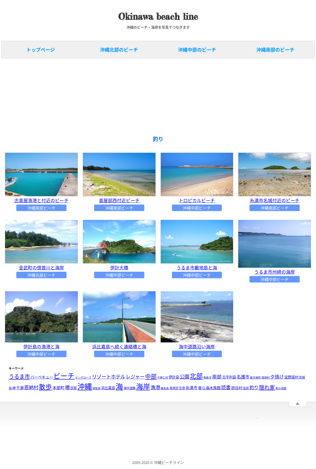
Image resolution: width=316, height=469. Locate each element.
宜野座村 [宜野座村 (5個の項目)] (291, 377)
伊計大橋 (119, 267)
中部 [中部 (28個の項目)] (151, 376)
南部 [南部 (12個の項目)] (217, 376)
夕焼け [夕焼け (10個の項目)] (277, 376)
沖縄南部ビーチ (41, 208)
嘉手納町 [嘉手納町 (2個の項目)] (255, 377)
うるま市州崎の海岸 (274, 271)
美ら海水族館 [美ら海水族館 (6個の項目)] (209, 388)
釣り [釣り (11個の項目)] (254, 387)
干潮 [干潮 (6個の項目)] (20, 388)
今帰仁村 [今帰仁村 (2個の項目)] (162, 377)
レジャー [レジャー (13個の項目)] (135, 376)
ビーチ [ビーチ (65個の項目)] (64, 375)
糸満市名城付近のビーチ (274, 200)
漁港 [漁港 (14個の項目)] (155, 387)
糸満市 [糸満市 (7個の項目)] (191, 388)
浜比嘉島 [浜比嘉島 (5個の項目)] (108, 388)
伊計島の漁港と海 (41, 346)
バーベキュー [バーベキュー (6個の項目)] (41, 377)
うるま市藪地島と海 (196, 267)
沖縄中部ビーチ (197, 208)
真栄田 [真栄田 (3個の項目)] (173, 388)
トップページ (40, 49)
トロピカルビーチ (197, 200)
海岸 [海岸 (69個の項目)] (143, 386)
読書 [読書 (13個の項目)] (226, 387)
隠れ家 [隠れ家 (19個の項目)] (267, 387)
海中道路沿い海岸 (197, 346)
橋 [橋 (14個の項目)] (67, 387)
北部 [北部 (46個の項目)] (196, 376)
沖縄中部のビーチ (197, 49)
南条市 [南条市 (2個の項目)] (207, 377)
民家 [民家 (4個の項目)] (73, 387)
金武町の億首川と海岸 (41, 267)
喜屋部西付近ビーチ (119, 200)
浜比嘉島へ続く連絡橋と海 (119, 346)
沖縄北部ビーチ (41, 275)
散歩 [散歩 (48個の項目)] (45, 386)
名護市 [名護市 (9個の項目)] (243, 376)
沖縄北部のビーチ (119, 49)
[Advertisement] (153, 97)
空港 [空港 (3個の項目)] (182, 388)
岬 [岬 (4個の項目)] (14, 387)
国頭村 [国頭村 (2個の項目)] (266, 377)
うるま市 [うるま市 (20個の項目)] (19, 376)
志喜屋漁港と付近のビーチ (41, 200)
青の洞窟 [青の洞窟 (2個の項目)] (280, 388)
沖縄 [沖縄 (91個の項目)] (84, 386)
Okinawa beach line (158, 16)
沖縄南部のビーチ (275, 49)
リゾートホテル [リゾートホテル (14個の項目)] (108, 376)
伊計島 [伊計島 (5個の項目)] (174, 377)
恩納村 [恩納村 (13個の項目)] (31, 387)
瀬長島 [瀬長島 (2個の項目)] (165, 388)
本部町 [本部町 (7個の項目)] (58, 388)
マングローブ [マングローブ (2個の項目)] (83, 377)
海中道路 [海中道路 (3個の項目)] (129, 388)
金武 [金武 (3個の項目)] (246, 388)
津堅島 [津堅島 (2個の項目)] (96, 388)
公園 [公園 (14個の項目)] (184, 376)
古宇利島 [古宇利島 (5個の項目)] (229, 377)
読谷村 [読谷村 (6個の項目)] (236, 388)
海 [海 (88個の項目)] (119, 386)
